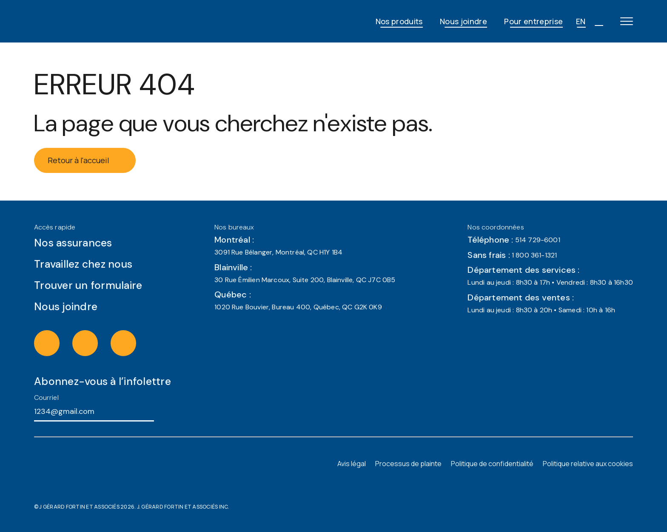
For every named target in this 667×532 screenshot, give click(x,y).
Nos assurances (73, 243)
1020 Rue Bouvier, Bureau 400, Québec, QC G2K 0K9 (298, 307)
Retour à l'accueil (85, 160)
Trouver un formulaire (88, 285)
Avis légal (351, 463)
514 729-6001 (537, 239)
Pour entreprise (533, 21)
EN (581, 21)
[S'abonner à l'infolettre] (161, 411)
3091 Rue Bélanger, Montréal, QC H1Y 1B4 (278, 252)
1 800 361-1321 (534, 255)
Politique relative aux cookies (588, 463)
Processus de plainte (408, 463)
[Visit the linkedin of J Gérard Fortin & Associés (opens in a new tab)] (132, 343)
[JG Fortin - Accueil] (102, 21)
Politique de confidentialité (492, 463)
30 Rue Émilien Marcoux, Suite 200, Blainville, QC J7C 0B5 (304, 279)
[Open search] (598, 21)
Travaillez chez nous (83, 264)
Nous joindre (463, 21)
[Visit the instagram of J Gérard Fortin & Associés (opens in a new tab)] (55, 343)
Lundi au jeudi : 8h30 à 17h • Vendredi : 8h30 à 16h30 (550, 282)
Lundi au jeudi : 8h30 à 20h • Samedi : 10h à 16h (541, 310)
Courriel (46, 397)
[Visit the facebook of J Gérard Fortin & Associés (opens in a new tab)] (94, 343)
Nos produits (399, 21)
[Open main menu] (626, 21)
